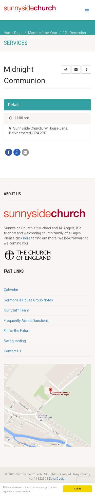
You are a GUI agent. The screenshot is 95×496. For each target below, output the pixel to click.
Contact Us (12, 351)
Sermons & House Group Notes (28, 300)
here (26, 238)
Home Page (13, 33)
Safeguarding (15, 341)
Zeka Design (57, 478)
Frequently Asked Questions (26, 321)
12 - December (74, 33)
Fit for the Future (17, 331)
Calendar (11, 290)
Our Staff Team (16, 310)
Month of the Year (42, 33)
